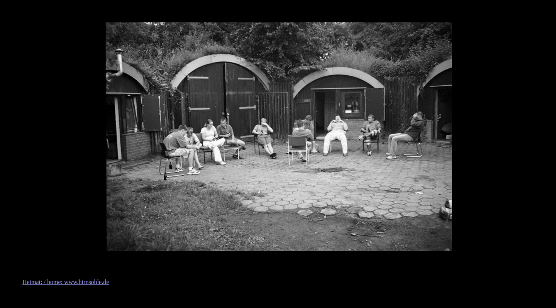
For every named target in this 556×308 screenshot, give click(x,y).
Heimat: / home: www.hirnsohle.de (65, 282)
